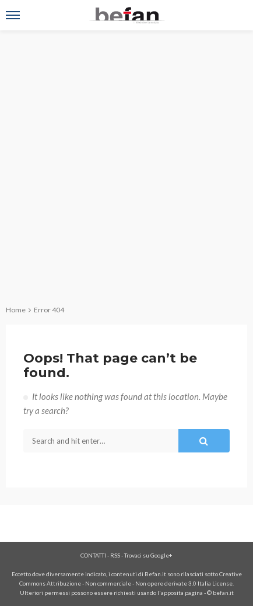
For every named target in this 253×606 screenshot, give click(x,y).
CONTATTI (93, 555)
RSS (115, 555)
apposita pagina (182, 592)
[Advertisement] (126, 163)
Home (16, 309)
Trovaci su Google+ (148, 555)
